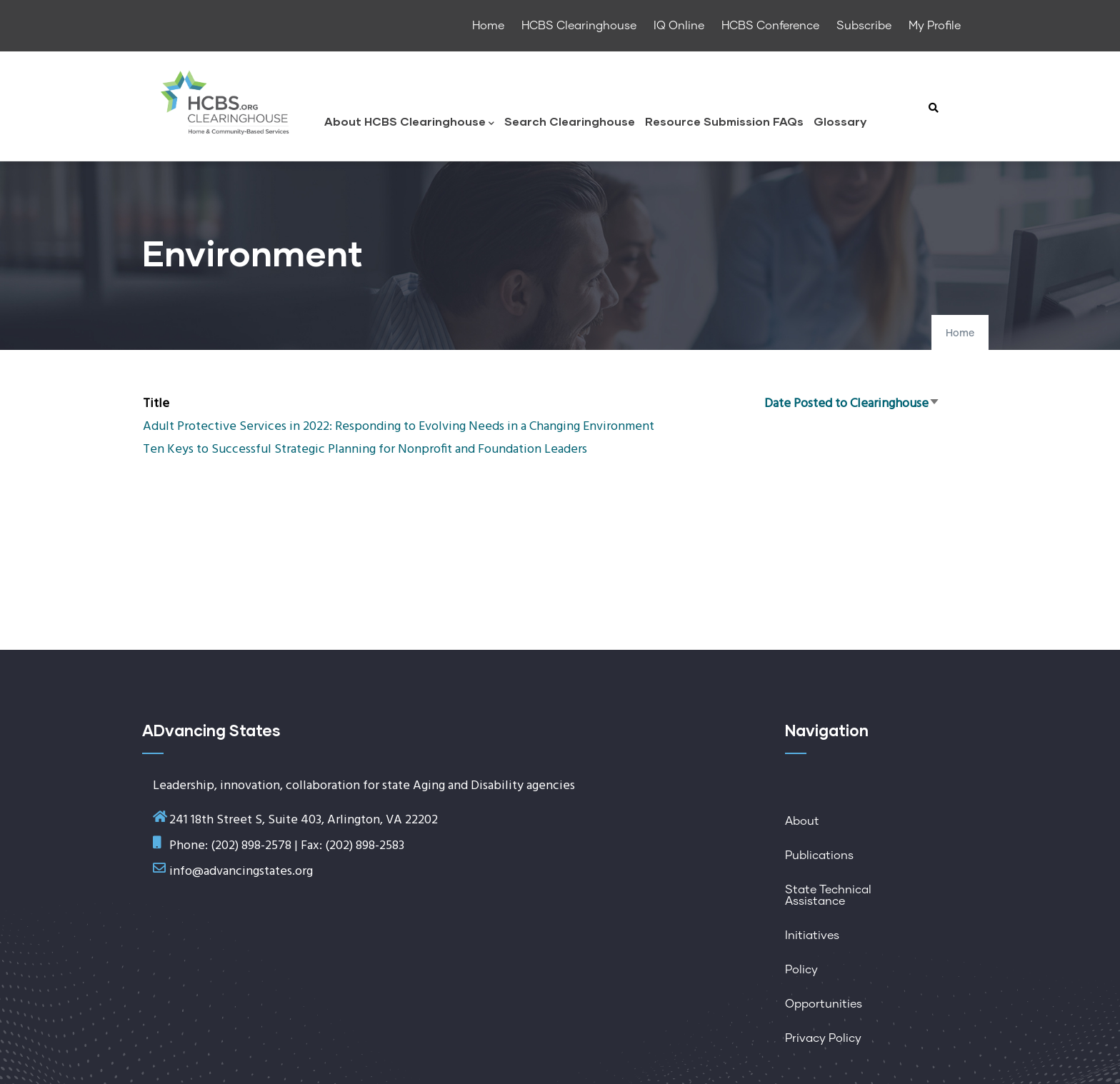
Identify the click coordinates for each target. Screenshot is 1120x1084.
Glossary (840, 121)
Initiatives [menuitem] (812, 935)
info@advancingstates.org (241, 871)
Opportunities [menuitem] (823, 1004)
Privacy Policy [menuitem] (823, 1038)
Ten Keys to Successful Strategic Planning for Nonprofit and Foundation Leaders (365, 449)
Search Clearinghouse (569, 121)
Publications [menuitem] (819, 855)
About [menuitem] (802, 821)
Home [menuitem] (488, 25)
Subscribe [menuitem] (863, 25)
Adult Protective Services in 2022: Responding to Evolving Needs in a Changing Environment (398, 426)
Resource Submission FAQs (724, 121)
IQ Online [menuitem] (679, 25)
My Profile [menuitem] (935, 25)
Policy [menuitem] (801, 969)
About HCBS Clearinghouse (409, 122)
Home (960, 333)
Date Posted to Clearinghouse (852, 403)
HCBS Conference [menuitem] (770, 25)
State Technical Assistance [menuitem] (828, 895)
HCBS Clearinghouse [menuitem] (578, 25)
